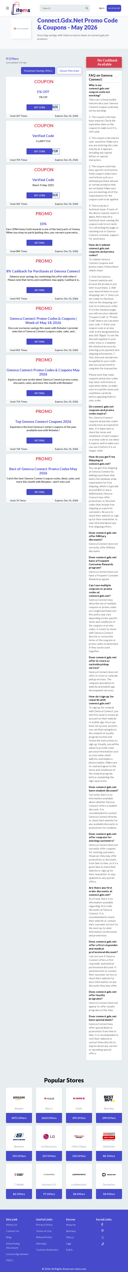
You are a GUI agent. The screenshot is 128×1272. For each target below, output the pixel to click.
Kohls (69, 1249)
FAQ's (9, 1260)
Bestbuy (71, 1230)
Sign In (101, 8)
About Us (11, 1224)
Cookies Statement (47, 1249)
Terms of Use (44, 1230)
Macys (70, 1237)
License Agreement (17, 1253)
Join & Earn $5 (114, 8)
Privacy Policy (44, 1224)
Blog (9, 1237)
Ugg (68, 1243)
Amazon (71, 1224)
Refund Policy (44, 1237)
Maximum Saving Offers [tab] (38, 70)
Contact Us (12, 1230)
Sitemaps (41, 1243)
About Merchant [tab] (69, 70)
